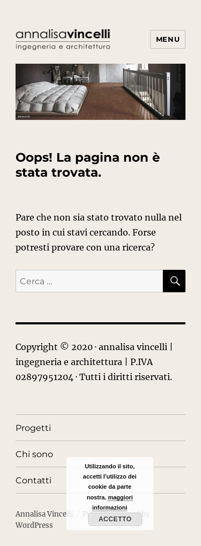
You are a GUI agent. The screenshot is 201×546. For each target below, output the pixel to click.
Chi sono (34, 454)
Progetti (33, 428)
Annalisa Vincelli (44, 514)
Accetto (115, 519)
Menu (168, 39)
